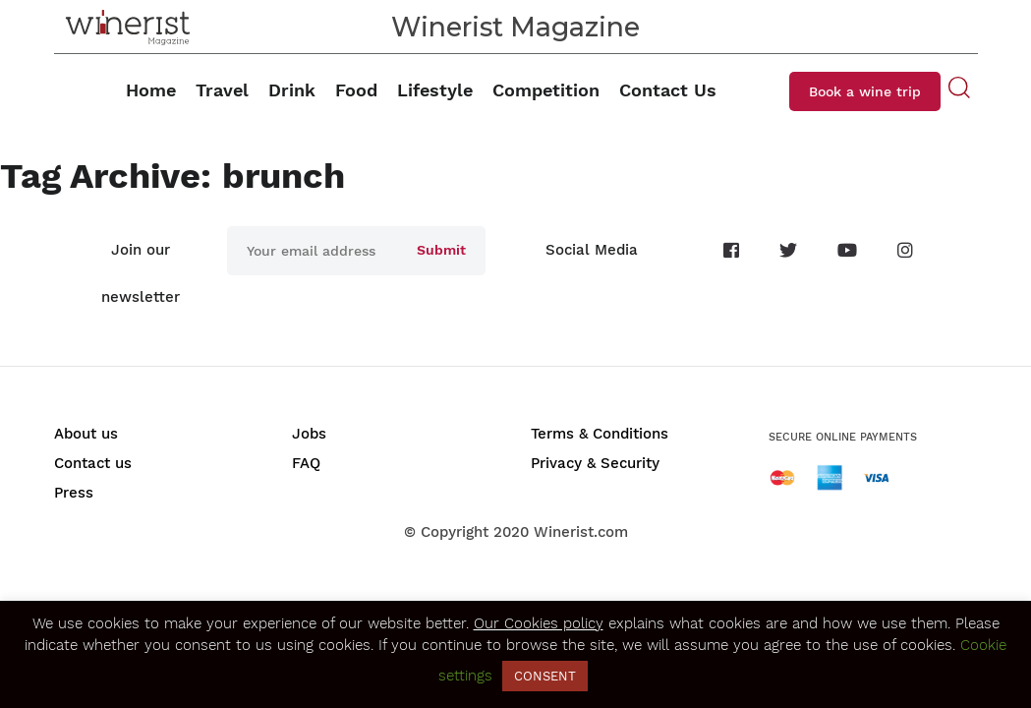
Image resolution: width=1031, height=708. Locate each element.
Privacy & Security (595, 463)
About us (86, 433)
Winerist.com (581, 532)
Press (73, 493)
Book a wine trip (865, 91)
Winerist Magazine (515, 27)
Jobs (309, 433)
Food (356, 90)
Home (151, 90)
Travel (222, 90)
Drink (291, 90)
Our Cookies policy (538, 623)
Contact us (93, 463)
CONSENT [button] (545, 676)
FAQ (306, 463)
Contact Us (667, 90)
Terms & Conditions (599, 433)
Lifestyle (435, 90)
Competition (546, 90)
